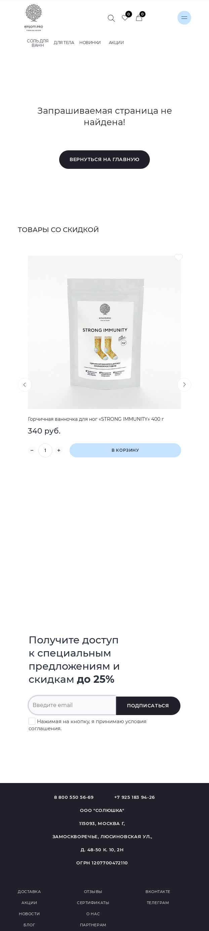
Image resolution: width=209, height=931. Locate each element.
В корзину (125, 450)
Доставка (29, 891)
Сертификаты (93, 902)
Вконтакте (157, 891)
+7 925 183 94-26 (134, 797)
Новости (29, 913)
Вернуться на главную (104, 159)
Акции (29, 902)
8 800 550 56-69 (74, 797)
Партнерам (93, 925)
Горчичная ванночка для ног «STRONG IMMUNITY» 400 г (96, 419)
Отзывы (93, 891)
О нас (93, 913)
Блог (29, 925)
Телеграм (158, 902)
